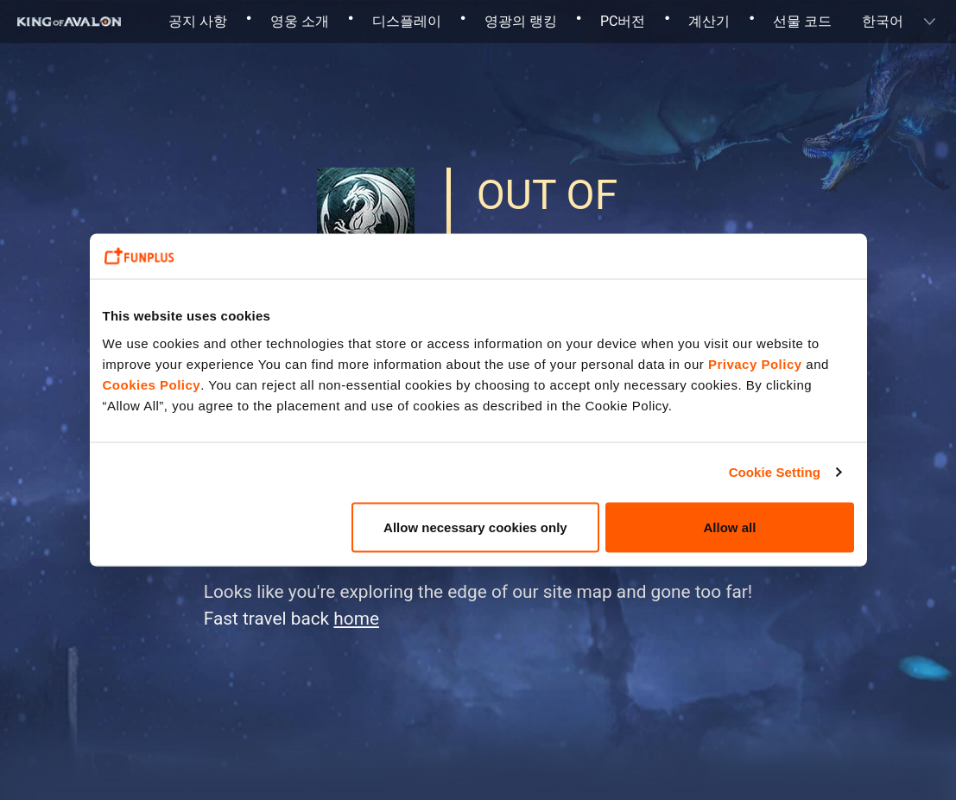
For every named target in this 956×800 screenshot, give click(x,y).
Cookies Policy (152, 384)
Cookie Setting (774, 472)
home (356, 618)
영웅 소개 (299, 21)
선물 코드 (802, 21)
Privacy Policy (755, 363)
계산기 (709, 21)
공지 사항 (197, 21)
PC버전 (623, 21)
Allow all (730, 526)
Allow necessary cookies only (475, 526)
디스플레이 (406, 21)
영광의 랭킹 (520, 21)
